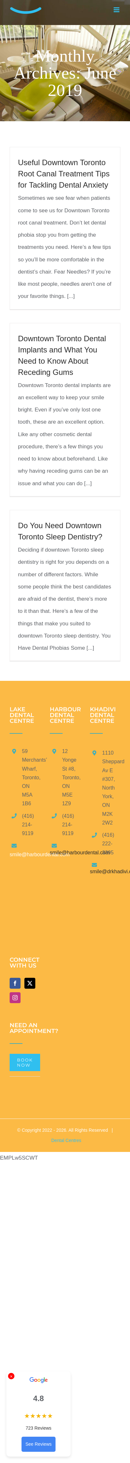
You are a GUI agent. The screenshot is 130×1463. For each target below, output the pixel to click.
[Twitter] (29, 983)
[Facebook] (15, 983)
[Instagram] (15, 997)
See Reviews (38, 1444)
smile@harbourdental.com (80, 852)
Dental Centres (66, 1140)
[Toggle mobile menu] (117, 9)
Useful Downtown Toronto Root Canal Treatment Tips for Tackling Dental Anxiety (63, 173)
